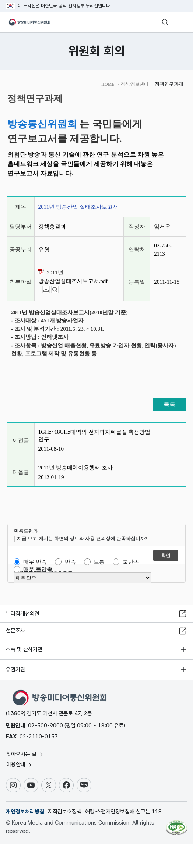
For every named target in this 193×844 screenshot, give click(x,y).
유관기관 (15, 669)
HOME (107, 84)
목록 (169, 404)
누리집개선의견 (22, 613)
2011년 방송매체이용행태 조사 (75, 468)
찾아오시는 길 (25, 754)
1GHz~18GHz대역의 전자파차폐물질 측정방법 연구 (94, 435)
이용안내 (19, 764)
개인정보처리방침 (25, 811)
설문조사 (15, 630)
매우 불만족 (37, 569)
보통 (99, 562)
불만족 (131, 562)
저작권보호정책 (64, 811)
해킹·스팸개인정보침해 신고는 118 (123, 811)
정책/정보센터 (134, 84)
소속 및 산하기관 (24, 649)
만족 (70, 562)
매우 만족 (35, 562)
